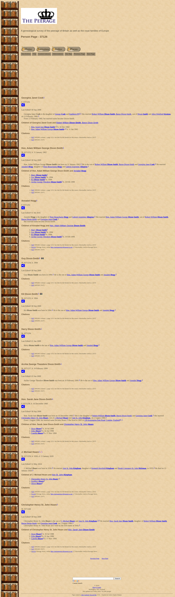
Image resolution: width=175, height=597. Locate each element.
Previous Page (79, 54)
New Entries (26, 54)
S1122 (34, 247)
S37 (33, 137)
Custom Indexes (44, 54)
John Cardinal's (85, 595)
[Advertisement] (97, 75)
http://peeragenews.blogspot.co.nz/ (62, 247)
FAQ (34, 54)
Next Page (91, 54)
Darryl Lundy (96, 587)
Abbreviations (58, 54)
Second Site (93, 595)
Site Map (68, 54)
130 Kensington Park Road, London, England (102, 420)
